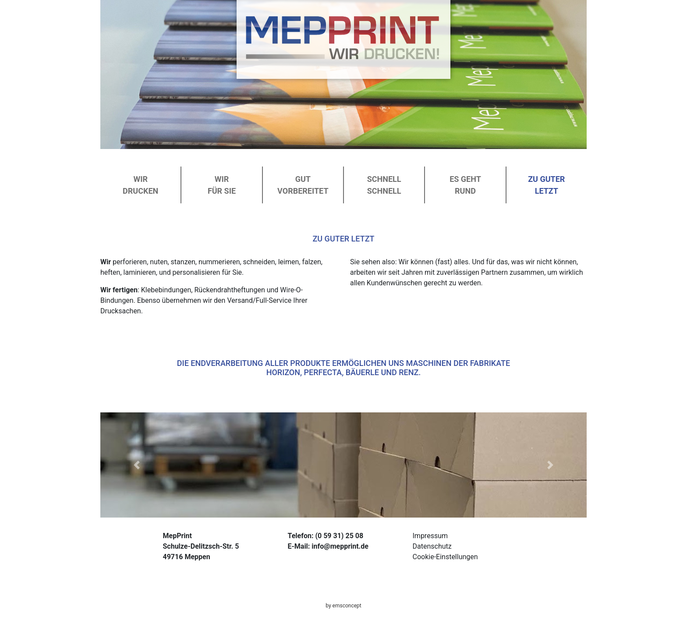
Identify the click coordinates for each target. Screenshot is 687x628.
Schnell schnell (384, 184)
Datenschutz (432, 546)
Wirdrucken (140, 184)
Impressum (430, 536)
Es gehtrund (465, 184)
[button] (137, 465)
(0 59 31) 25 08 (339, 536)
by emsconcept (343, 606)
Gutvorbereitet (302, 184)
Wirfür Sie (222, 184)
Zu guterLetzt (546, 184)
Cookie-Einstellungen (445, 557)
